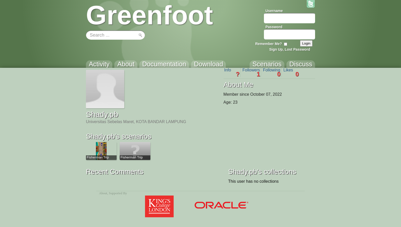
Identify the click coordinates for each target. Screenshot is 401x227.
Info (232, 72)
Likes (291, 72)
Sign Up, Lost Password (289, 49)
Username (274, 11)
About (103, 193)
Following (272, 72)
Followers (251, 72)
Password (273, 27)
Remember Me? (268, 44)
